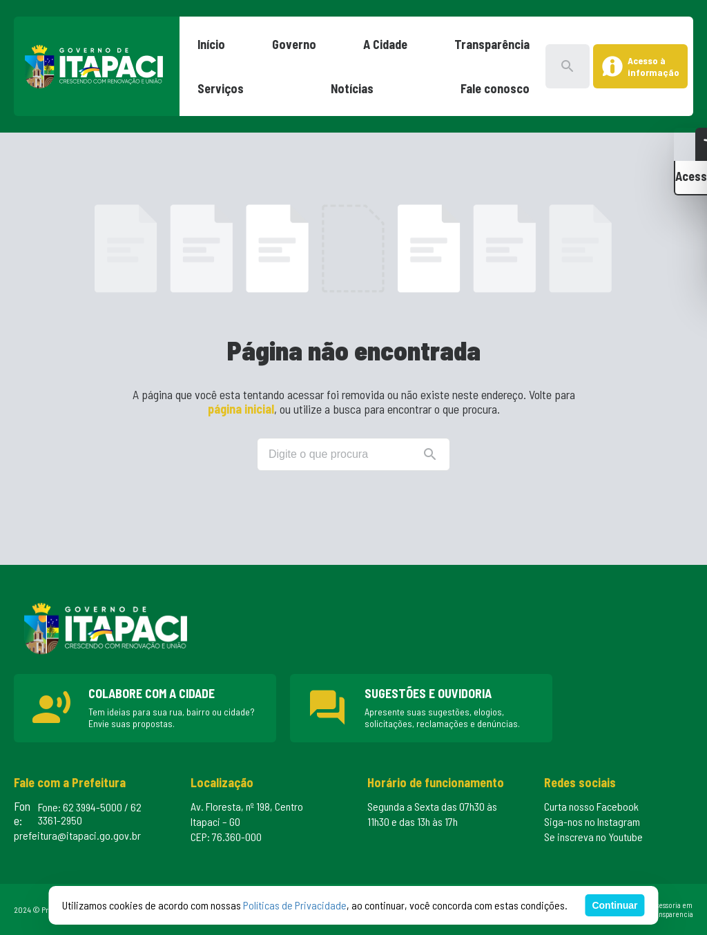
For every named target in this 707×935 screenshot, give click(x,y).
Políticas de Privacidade (295, 905)
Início (211, 44)
